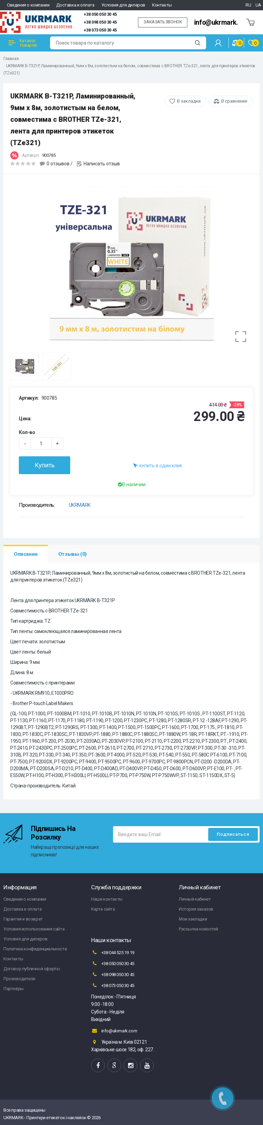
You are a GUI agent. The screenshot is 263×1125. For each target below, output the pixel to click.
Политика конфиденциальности (35, 948)
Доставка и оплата (75, 5)
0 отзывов (58, 163)
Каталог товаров (23, 43)
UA (258, 5)
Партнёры (13, 988)
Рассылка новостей (198, 928)
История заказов (196, 909)
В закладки (189, 101)
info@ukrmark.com (222, 22)
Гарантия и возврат (23, 919)
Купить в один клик (157, 465)
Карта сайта (103, 909)
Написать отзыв (102, 163)
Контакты (162, 5)
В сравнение (234, 101)
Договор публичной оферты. (32, 968)
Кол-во (27, 432)
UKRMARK (80, 505)
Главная (10, 58)
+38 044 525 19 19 (112, 952)
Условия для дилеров (123, 5)
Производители (19, 978)
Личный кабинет (195, 899)
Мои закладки (193, 919)
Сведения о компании (28, 5)
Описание (26, 554)
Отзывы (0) (72, 554)
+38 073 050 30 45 (100, 30)
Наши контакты (107, 899)
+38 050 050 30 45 (100, 14)
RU (248, 5)
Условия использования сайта (33, 928)
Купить (44, 465)
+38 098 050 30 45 (100, 22)
